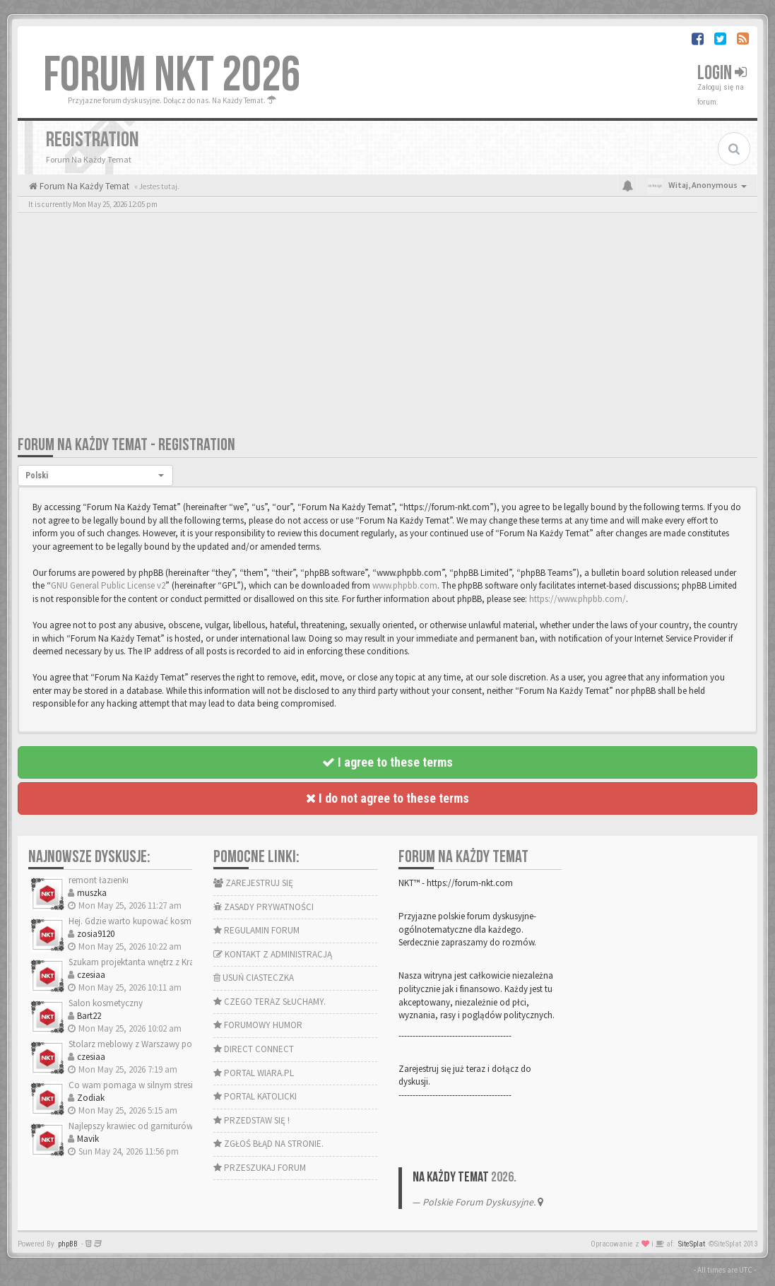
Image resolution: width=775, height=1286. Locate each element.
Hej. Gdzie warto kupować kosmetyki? (141, 921)
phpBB (68, 1244)
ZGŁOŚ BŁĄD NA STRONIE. (268, 1144)
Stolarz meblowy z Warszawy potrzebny (144, 1044)
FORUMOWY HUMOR (257, 1025)
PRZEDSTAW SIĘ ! (251, 1120)
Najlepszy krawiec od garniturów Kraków (146, 1126)
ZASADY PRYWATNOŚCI (263, 907)
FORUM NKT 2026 (172, 75)
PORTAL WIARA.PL (253, 1073)
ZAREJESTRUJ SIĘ (253, 883)
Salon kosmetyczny (106, 1003)
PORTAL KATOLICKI (255, 1096)
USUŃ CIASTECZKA (253, 978)
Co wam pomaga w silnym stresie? (135, 1085)
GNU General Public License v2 (108, 585)
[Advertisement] (387, 328)
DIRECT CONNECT (253, 1049)
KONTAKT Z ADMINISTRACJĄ (272, 954)
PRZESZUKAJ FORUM (259, 1168)
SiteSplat (691, 1244)
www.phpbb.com (404, 585)
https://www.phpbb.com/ (577, 599)
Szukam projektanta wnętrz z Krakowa (142, 962)
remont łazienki (99, 880)
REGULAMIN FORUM (256, 930)
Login (722, 73)
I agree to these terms (387, 762)
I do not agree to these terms (387, 798)
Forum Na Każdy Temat (83, 186)
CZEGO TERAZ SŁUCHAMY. (269, 1002)
